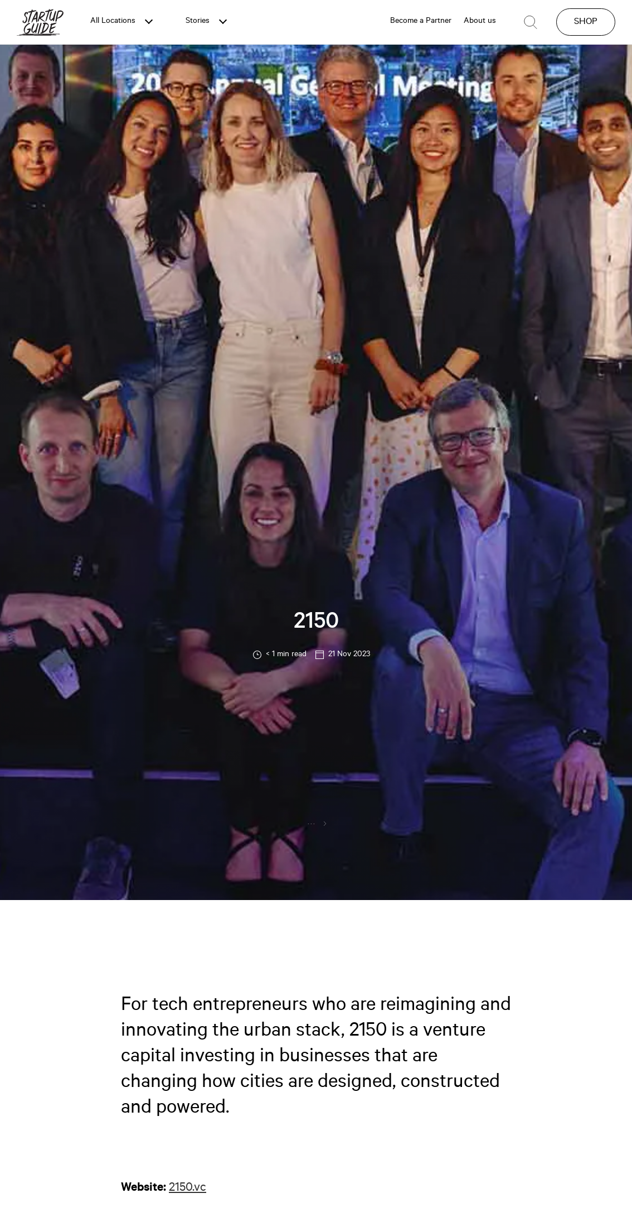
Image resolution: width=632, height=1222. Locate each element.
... (312, 823)
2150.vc (187, 1188)
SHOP (585, 22)
